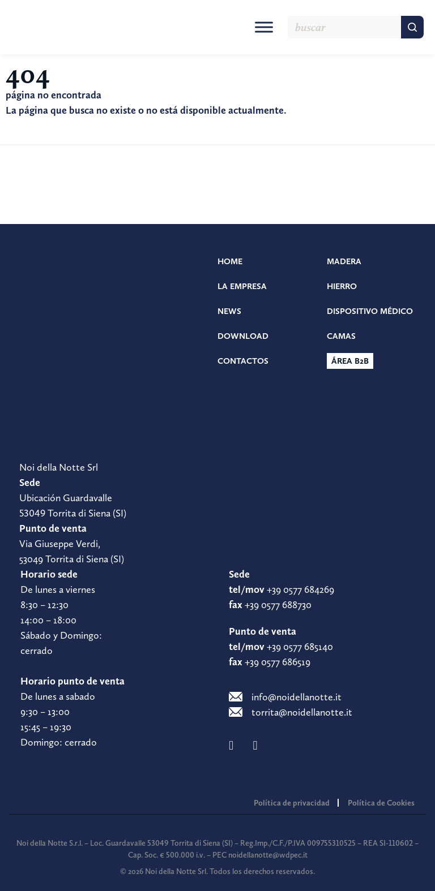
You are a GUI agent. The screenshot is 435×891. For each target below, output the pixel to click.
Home (230, 261)
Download (243, 336)
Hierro (342, 286)
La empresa (242, 286)
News (229, 311)
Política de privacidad (292, 802)
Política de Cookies (381, 802)
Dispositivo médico (370, 311)
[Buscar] (412, 27)
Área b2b (350, 361)
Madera (344, 261)
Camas (341, 336)
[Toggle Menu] (264, 26)
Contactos (243, 361)
